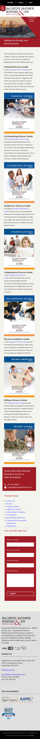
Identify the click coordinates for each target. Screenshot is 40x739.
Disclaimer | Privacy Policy (13, 735)
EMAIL (21, 3)
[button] (3, 8)
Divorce (9, 504)
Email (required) (13, 560)
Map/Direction (8, 670)
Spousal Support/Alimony (15, 518)
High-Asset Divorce (13, 509)
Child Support (11, 515)
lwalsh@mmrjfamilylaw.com (13, 675)
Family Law (10, 501)
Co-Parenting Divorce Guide (18, 139)
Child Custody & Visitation (15, 512)
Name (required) (13, 540)
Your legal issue (12, 571)
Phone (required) (14, 550)
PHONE (10, 3)
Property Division (12, 507)
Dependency (11, 526)
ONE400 (31, 735)
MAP (31, 3)
